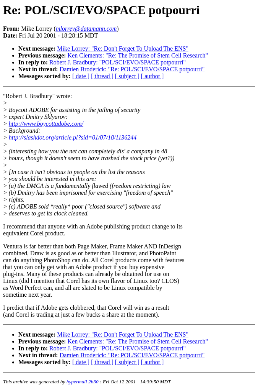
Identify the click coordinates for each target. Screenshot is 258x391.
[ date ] (80, 76)
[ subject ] (127, 76)
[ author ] (152, 76)
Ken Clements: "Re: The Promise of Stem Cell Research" (138, 55)
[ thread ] (102, 76)
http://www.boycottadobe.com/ (46, 123)
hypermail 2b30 (83, 381)
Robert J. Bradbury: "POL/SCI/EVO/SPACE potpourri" (117, 62)
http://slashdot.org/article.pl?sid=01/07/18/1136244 (72, 137)
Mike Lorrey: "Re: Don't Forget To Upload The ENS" (122, 48)
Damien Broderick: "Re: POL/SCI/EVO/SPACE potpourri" (132, 69)
